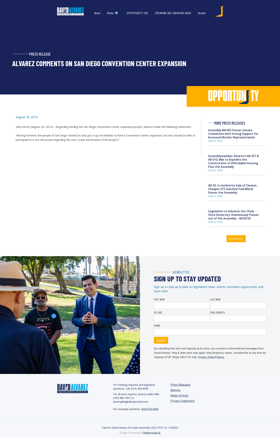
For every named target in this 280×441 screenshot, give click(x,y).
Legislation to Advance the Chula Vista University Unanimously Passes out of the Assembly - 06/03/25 (233, 214)
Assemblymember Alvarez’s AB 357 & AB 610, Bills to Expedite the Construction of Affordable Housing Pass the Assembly (233, 161)
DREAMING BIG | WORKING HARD (173, 13)
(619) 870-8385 (149, 409)
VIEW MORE (235, 238)
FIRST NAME (159, 299)
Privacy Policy (206, 357)
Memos (175, 390)
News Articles (179, 395)
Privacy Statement (182, 401)
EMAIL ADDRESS (217, 312)
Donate (202, 13)
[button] (113, 13)
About (97, 13)
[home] (74, 11)
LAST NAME (215, 299)
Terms (220, 357)
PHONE (157, 325)
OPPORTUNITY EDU (137, 13)
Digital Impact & (151, 432)
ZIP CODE (158, 312)
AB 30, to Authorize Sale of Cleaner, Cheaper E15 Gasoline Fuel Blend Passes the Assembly (232, 189)
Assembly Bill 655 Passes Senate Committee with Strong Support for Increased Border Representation (233, 133)
